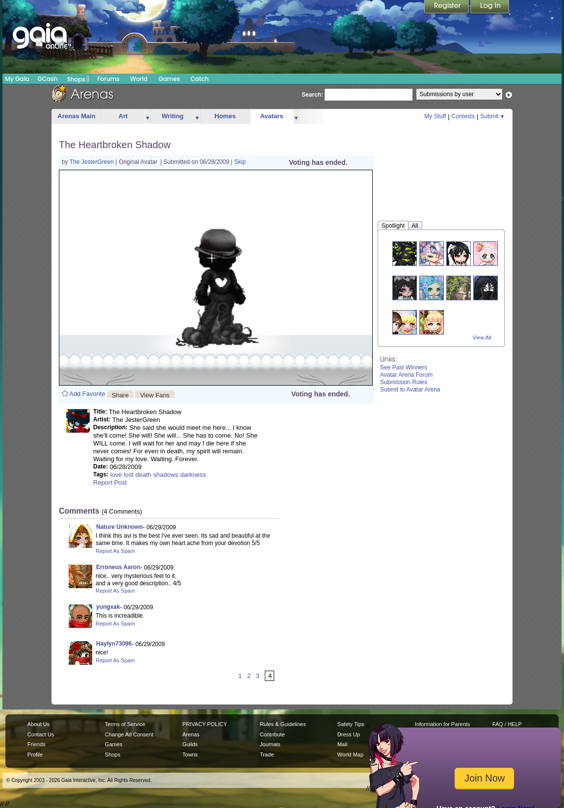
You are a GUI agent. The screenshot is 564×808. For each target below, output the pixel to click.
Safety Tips (350, 724)
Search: (312, 94)
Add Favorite (87, 393)
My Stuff (435, 116)
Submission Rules (403, 382)
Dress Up (348, 734)
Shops (78, 79)
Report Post (110, 482)
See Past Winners (403, 367)
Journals (270, 744)
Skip (240, 161)
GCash (48, 79)
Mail (342, 744)
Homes (224, 116)
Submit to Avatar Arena (410, 389)
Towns (190, 754)
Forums (108, 79)
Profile (35, 754)
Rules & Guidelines (283, 724)
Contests (463, 116)
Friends (36, 744)
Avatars (271, 116)
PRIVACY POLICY (204, 724)
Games (169, 79)
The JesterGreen (92, 161)
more (148, 116)
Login (490, 7)
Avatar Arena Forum (406, 374)
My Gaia (17, 79)
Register (447, 7)
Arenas (191, 734)
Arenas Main (76, 116)
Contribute (272, 734)
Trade (267, 754)
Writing (173, 116)
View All (482, 337)
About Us (38, 724)
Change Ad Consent (129, 734)
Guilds (190, 744)
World (139, 79)
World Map (350, 754)
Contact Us (40, 734)
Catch (200, 79)
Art (123, 116)
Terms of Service (125, 724)
